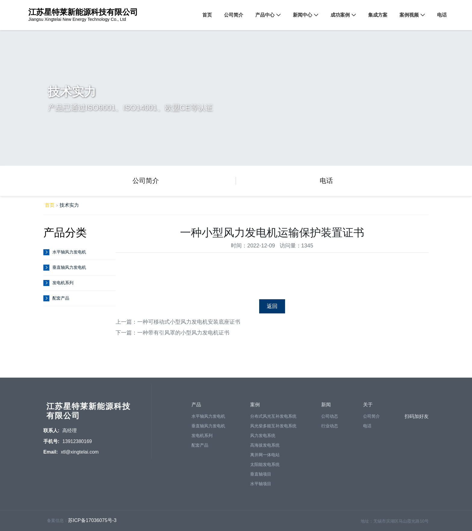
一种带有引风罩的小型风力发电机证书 (183, 333)
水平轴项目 (260, 486)
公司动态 (329, 418)
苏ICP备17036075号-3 (92, 523)
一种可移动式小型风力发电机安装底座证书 (188, 322)
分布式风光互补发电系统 (273, 418)
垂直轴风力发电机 (69, 267)
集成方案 (377, 14)
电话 (442, 14)
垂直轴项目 (260, 476)
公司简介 (233, 14)
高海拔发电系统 (265, 447)
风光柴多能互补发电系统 (273, 428)
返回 (272, 306)
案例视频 (409, 14)
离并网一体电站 (265, 457)
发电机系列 (62, 283)
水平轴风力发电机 (69, 252)
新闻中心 (302, 14)
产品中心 (265, 14)
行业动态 (329, 428)
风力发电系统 (262, 438)
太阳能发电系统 (265, 467)
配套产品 (60, 298)
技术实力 (69, 205)
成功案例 (340, 14)
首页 (207, 14)
